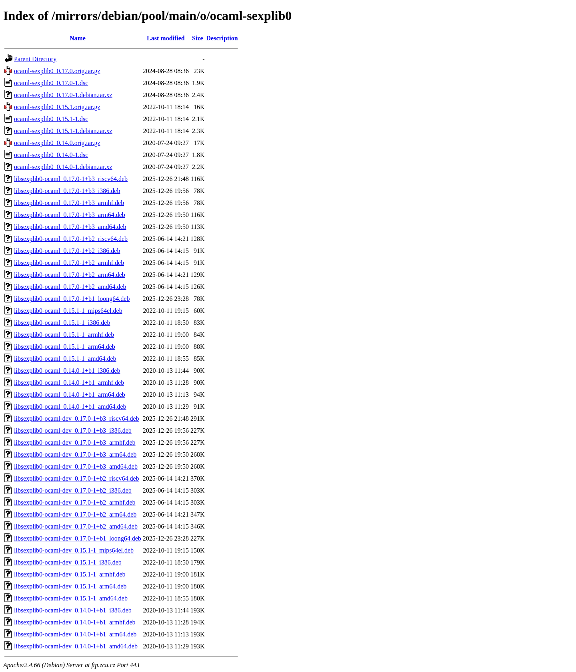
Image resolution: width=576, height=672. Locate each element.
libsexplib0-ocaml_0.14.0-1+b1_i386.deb (67, 370)
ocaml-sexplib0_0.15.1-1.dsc (51, 118)
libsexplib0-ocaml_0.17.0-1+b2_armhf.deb (69, 262)
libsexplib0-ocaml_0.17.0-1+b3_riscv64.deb (71, 178)
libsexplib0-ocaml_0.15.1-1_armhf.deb (64, 334)
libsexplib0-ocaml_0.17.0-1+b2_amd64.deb (70, 286)
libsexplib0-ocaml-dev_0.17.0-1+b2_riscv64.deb (76, 478)
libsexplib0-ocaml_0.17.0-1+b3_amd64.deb (70, 226)
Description (222, 38)
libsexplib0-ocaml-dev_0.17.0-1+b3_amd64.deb (76, 466)
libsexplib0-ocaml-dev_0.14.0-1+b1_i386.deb (73, 610)
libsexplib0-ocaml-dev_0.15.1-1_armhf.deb (70, 574)
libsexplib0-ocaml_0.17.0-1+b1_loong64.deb (72, 298)
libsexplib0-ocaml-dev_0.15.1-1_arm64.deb (70, 586)
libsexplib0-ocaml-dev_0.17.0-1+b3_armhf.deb (75, 442)
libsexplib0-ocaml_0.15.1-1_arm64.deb (64, 346)
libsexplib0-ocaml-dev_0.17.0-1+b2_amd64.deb (76, 526)
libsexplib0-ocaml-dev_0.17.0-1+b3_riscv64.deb (76, 418)
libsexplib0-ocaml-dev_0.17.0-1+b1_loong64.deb (77, 538)
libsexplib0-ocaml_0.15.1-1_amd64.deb (65, 358)
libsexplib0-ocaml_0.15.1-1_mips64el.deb (68, 310)
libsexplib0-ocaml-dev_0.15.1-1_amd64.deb (71, 598)
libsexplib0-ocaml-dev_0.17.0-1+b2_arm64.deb (75, 514)
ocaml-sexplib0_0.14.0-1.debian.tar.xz (63, 166)
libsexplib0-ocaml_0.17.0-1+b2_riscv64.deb (71, 238)
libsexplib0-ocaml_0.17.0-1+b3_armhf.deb (69, 202)
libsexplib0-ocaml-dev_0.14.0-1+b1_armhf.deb (75, 622)
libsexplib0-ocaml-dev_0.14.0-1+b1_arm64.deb (75, 634)
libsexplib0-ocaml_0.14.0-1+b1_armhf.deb (69, 382)
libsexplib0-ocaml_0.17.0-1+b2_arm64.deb (69, 274)
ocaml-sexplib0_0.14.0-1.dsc (51, 154)
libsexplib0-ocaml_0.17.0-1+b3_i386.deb (67, 190)
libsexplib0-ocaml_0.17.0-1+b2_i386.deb (67, 250)
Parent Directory (35, 59)
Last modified (166, 38)
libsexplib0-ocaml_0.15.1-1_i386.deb (62, 322)
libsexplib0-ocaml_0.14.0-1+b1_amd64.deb (70, 406)
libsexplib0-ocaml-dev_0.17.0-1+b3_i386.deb (73, 430)
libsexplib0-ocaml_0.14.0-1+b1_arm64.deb (69, 394)
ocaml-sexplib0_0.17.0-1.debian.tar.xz (63, 94)
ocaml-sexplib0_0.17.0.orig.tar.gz (57, 71)
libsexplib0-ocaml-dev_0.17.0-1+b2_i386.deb (73, 490)
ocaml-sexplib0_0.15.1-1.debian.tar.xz (63, 130)
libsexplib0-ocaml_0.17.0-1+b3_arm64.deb (69, 214)
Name (78, 38)
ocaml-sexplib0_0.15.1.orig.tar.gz (57, 106)
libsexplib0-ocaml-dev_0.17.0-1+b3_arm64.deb (75, 454)
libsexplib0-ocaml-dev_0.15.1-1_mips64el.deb (74, 550)
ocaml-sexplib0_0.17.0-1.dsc (51, 83)
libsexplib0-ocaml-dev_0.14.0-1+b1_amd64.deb (76, 646)
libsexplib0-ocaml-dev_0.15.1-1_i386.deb (68, 562)
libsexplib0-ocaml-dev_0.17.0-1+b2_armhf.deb (75, 502)
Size (197, 38)
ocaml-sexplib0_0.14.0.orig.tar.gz (57, 142)
